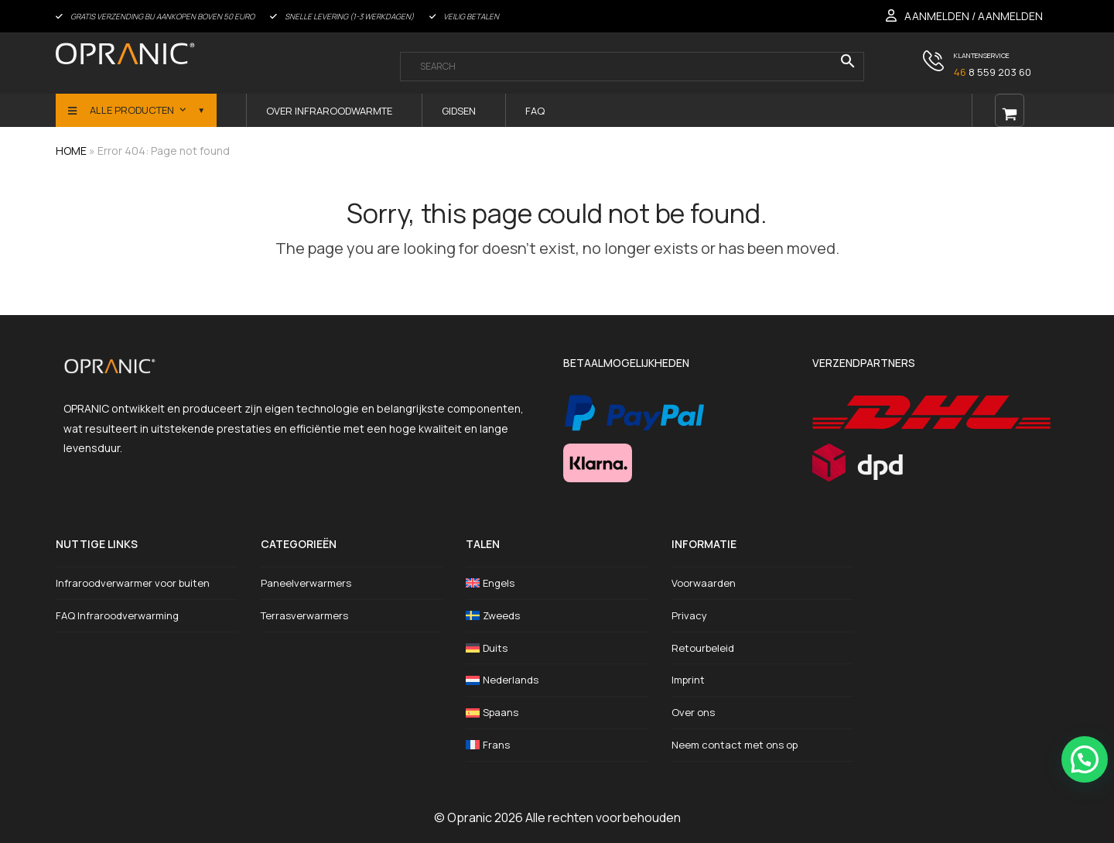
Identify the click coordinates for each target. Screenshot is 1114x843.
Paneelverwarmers (306, 583)
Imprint (688, 680)
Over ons (693, 712)
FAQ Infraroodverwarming (117, 615)
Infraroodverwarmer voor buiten (133, 583)
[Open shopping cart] (1009, 110)
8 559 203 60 (992, 72)
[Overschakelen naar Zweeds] (557, 616)
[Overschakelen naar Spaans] (557, 712)
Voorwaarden (703, 583)
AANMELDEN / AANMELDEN (973, 16)
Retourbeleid (702, 648)
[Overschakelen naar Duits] (557, 648)
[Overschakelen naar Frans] (557, 745)
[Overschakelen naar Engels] (557, 583)
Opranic (469, 817)
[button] (1084, 759)
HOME (71, 150)
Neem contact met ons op (734, 745)
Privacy (689, 615)
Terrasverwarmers (304, 615)
